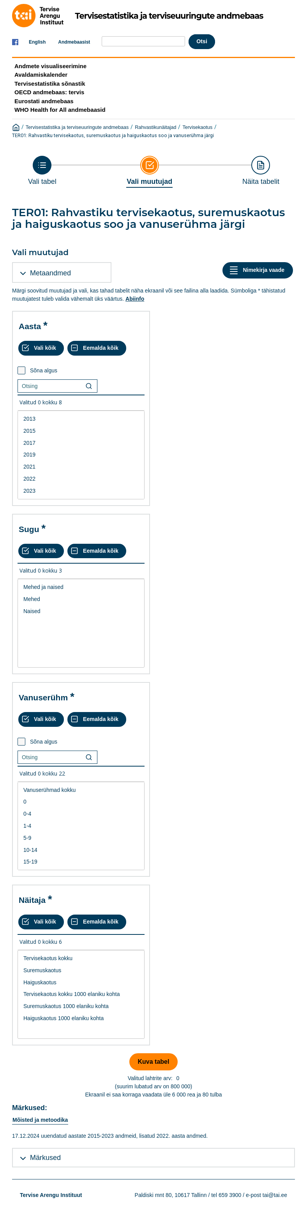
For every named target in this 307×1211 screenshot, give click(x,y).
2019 (81, 455)
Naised (81, 611)
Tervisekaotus (197, 127)
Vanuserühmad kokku (81, 790)
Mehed (81, 599)
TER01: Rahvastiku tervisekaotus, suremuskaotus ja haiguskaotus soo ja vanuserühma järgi (113, 135)
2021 (81, 467)
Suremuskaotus (81, 970)
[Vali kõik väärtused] (41, 348)
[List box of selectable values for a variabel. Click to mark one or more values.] (81, 455)
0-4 (81, 814)
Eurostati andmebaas (44, 101)
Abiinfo (134, 299)
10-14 (81, 850)
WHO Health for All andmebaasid (60, 109)
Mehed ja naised (81, 587)
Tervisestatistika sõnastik (49, 83)
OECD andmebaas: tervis (49, 92)
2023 (81, 491)
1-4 (81, 826)
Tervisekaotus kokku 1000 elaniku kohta (81, 994)
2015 (81, 431)
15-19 (81, 862)
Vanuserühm (43, 697)
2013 (81, 419)
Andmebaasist (74, 42)
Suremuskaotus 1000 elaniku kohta (81, 1006)
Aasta (30, 326)
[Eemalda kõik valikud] (97, 348)
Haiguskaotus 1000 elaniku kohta (81, 1018)
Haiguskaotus (81, 983)
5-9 (81, 838)
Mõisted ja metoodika (40, 1120)
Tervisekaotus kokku (81, 958)
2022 (81, 479)
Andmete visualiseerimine (50, 66)
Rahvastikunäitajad (155, 127)
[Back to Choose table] (42, 170)
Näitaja (32, 899)
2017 (81, 443)
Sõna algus (43, 370)
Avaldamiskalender (40, 74)
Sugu (29, 529)
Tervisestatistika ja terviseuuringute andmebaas (77, 127)
